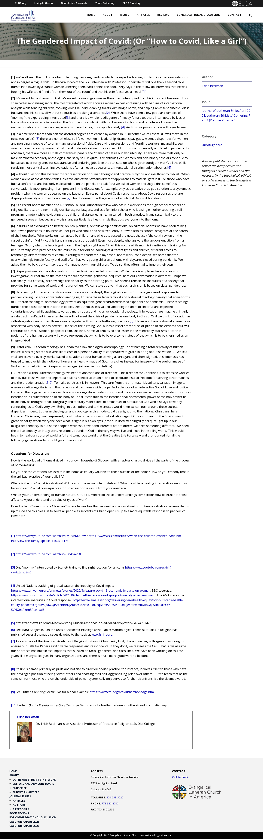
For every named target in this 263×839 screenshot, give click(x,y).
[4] (123, 127)
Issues (124, 15)
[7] (68, 198)
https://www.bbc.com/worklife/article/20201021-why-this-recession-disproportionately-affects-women (82, 595)
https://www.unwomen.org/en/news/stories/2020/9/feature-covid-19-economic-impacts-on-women (80, 590)
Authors (19, 805)
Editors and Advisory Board (33, 783)
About (108, 15)
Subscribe (20, 788)
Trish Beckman (28, 717)
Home (91, 15)
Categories (21, 809)
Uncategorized (212, 145)
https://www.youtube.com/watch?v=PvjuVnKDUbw (51, 536)
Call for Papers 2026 (24, 826)
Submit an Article (26, 792)
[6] (169, 167)
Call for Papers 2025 (24, 821)
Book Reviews (19, 813)
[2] (108, 113)
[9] (173, 352)
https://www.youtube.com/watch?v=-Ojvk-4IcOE (49, 554)
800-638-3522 (114, 797)
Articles (143, 15)
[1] (144, 92)
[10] (49, 383)
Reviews (163, 15)
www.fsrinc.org (102, 634)
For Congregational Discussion (32, 817)
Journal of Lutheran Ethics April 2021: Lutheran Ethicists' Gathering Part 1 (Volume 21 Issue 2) (226, 115)
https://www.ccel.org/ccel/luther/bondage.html (122, 692)
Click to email (180, 777)
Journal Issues (20, 796)
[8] (131, 321)
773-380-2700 (110, 803)
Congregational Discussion (198, 15)
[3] (68, 118)
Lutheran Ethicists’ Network (34, 779)
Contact (235, 15)
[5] (37, 139)
